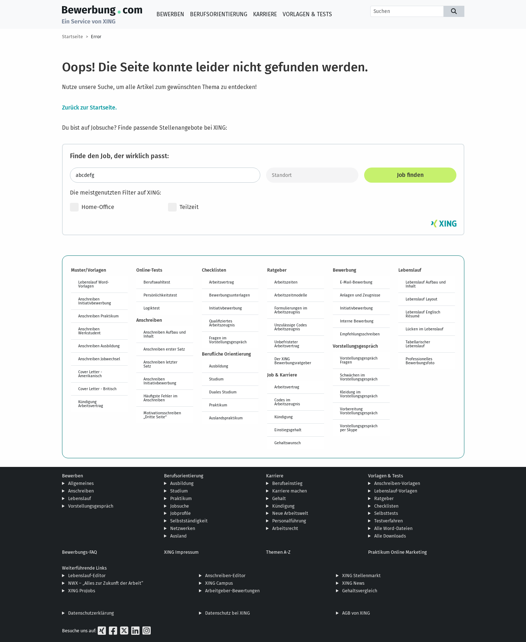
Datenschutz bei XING (227, 613)
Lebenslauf (79, 498)
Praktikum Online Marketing (397, 552)
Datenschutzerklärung (91, 613)
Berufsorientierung (218, 14)
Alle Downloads (390, 535)
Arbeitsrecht (285, 528)
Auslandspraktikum (226, 418)
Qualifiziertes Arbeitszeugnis (222, 323)
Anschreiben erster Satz (164, 349)
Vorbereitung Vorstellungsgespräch (358, 411)
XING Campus (219, 583)
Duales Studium (223, 392)
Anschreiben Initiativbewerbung (94, 301)
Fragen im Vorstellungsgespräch (228, 340)
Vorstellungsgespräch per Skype (358, 428)
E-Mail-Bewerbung (356, 282)
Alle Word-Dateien (393, 528)
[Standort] (312, 175)
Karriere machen (289, 490)
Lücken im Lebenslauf (424, 329)
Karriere (265, 14)
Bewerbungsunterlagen (229, 295)
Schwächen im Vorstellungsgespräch (358, 377)
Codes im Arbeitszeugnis (287, 402)
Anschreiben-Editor (225, 575)
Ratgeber (384, 498)
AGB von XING (356, 613)
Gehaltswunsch (287, 443)
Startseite (72, 36)
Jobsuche (179, 506)
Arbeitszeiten (285, 282)
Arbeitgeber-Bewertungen (232, 590)
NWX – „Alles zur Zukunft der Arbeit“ (105, 583)
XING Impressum (181, 552)
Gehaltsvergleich (359, 590)
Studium (216, 379)
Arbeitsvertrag (221, 282)
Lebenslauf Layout (421, 299)
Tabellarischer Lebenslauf (418, 344)
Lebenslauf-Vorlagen (395, 490)
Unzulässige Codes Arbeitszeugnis (290, 327)
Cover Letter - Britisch (97, 389)
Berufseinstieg (287, 483)
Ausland (178, 535)
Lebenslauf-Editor (87, 575)
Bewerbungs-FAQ (79, 552)
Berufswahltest (156, 282)
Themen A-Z (278, 552)
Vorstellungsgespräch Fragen (358, 360)
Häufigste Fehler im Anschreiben (160, 398)
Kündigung (283, 417)
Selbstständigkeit (189, 520)
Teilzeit (183, 207)
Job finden (410, 174)
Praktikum (218, 405)
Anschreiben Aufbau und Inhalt (164, 334)
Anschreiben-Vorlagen (397, 483)
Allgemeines (81, 483)
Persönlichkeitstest (160, 295)
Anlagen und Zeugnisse (360, 295)
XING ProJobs (81, 590)
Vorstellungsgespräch (90, 506)
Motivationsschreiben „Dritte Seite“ (162, 415)
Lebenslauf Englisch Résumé (423, 314)
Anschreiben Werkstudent (89, 331)
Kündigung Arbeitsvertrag (90, 404)
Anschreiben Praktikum (98, 316)
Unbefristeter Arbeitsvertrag (286, 344)
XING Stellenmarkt (361, 575)
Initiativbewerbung (225, 308)
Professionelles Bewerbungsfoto (420, 361)
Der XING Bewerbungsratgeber (292, 361)
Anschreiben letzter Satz (160, 364)
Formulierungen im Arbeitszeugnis (290, 310)
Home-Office (92, 207)
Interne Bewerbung (356, 321)
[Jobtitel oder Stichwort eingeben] (165, 175)
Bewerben (170, 14)
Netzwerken (182, 528)
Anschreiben (81, 490)
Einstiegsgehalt (287, 430)
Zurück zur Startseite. (89, 107)
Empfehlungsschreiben (360, 334)
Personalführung (289, 520)
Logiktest (151, 308)
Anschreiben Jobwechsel (99, 359)
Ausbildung (218, 366)
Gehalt (279, 498)
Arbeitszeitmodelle (290, 295)
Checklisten (386, 506)
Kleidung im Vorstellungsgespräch (358, 394)
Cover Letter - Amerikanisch (90, 374)
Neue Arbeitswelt (290, 513)
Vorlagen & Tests (307, 14)
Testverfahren (388, 520)
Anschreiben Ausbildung (99, 346)
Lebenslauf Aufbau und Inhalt (426, 284)
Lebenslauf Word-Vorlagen (93, 284)
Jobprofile (180, 513)
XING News (353, 583)
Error (96, 36)
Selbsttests (386, 513)
